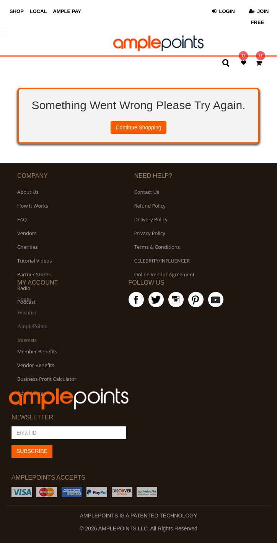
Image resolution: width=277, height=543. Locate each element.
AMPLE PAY (67, 11)
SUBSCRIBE (31, 451)
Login (24, 299)
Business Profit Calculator (47, 378)
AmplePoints (32, 326)
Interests (27, 340)
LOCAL (38, 11)
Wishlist (26, 312)
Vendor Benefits (35, 365)
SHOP (17, 11)
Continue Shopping (138, 127)
